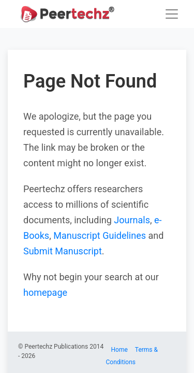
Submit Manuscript (62, 251)
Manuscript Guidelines (99, 235)
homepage (45, 292)
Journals (132, 219)
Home (119, 349)
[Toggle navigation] (172, 14)
